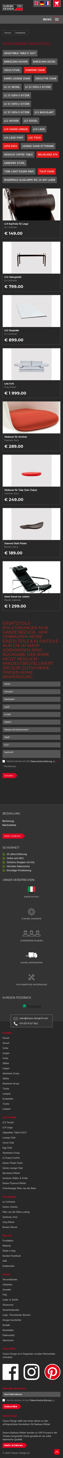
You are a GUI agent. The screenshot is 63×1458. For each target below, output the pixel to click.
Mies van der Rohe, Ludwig (16, 1211)
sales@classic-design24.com (33, 1018)
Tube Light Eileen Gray (19, 171)
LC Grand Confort (11, 1157)
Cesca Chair (8, 1142)
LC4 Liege (39, 129)
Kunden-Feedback (12, 1255)
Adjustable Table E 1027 (20, 53)
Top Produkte (9, 1117)
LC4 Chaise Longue (16, 129)
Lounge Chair (9, 1137)
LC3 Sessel (31, 120)
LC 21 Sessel (12, 87)
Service (7, 32)
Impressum (8, 1340)
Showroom (8, 1304)
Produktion (8, 1240)
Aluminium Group (11, 1152)
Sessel (6, 1037)
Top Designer (9, 1196)
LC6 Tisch (35, 137)
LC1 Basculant (44, 112)
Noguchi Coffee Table (18, 154)
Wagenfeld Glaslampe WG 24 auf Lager (29, 179)
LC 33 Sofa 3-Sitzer (16, 112)
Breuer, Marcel (10, 1227)
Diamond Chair (35, 70)
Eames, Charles (10, 1206)
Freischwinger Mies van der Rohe (19, 1188)
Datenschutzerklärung (41, 761)
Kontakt (6, 1325)
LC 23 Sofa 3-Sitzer (16, 95)
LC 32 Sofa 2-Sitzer (16, 103)
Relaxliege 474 (47, 154)
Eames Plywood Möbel (14, 1183)
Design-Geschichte (12, 1320)
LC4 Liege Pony (13, 137)
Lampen (7, 1093)
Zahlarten (7, 1284)
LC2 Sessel (8, 1122)
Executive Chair (45, 78)
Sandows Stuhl (14, 163)
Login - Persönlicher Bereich (16, 1314)
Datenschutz (9, 1335)
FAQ (5, 1294)
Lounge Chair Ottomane (38, 146)
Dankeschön (8, 1265)
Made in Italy (9, 1250)
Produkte (7, 1032)
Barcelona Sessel (44, 61)
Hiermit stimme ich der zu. (30, 761)
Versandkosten (10, 1279)
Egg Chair (7, 1147)
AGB (5, 1260)
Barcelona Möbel (11, 1173)
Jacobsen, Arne (10, 1216)
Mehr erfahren (12, 836)
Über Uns (7, 1235)
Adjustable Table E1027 (15, 1132)
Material (7, 1245)
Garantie (7, 1289)
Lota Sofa (10, 146)
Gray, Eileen (8, 1222)
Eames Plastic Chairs (13, 1162)
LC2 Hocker (11, 120)
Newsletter (8, 1330)
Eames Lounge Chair (17, 78)
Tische (6, 1088)
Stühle (6, 1063)
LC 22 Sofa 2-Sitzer (38, 87)
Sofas (5, 1048)
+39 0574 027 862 (28, 1023)
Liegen (6, 1053)
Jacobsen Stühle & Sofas (15, 1178)
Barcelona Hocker (16, 61)
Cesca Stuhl (12, 70)
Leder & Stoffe (10, 1299)
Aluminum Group (11, 1073)
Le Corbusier (9, 1201)
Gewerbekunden (11, 1309)
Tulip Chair (46, 171)
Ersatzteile (20, 32)
